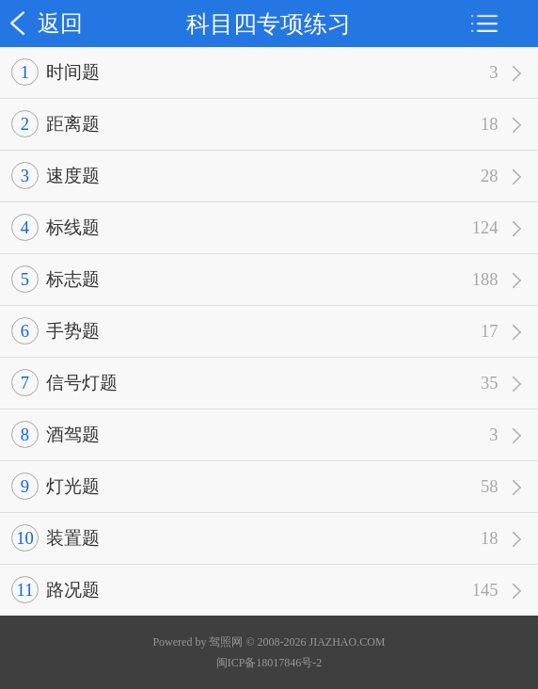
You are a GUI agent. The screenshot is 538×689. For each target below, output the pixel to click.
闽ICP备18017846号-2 (269, 662)
